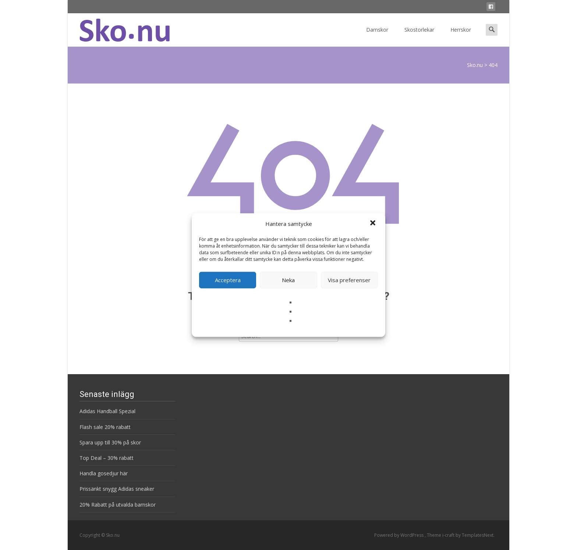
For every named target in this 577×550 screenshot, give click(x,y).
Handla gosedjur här (103, 473)
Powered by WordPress (399, 535)
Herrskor (460, 36)
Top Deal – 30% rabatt (106, 457)
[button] (373, 223)
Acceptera (228, 280)
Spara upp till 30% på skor (110, 442)
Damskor (377, 36)
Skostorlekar (419, 36)
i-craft (449, 535)
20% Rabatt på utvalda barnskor (117, 504)
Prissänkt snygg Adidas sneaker (116, 488)
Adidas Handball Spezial (107, 411)
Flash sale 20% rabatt (105, 426)
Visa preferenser (349, 280)
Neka (288, 280)
